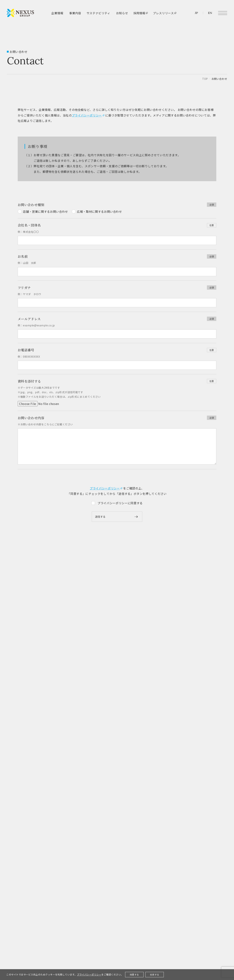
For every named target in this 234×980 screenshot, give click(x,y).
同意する (134, 974)
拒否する (154, 974)
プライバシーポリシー (87, 115)
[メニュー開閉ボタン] (222, 13)
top (205, 79)
